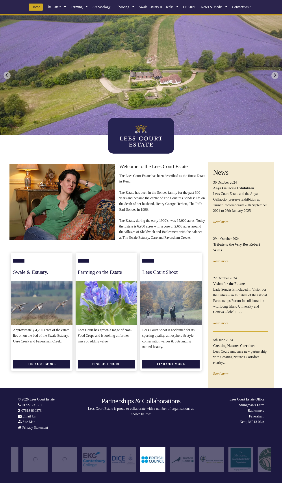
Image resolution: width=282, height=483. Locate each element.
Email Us (29, 416)
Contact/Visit (241, 7)
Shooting (123, 7)
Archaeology (101, 7)
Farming (77, 7)
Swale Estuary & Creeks (156, 7)
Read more (220, 222)
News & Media (212, 7)
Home (36, 7)
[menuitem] (36, 7)
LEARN (189, 7)
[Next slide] (274, 75)
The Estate (53, 7)
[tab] (136, 132)
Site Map (28, 422)
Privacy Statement (35, 427)
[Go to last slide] (7, 75)
